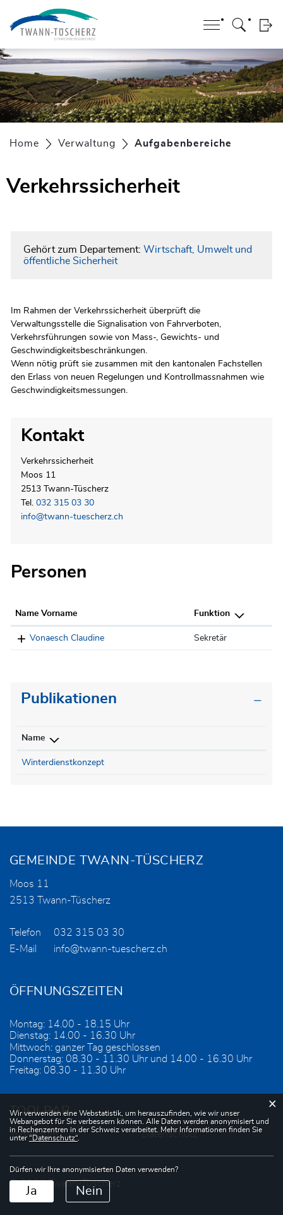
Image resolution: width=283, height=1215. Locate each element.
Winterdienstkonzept (62, 762)
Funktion (212, 613)
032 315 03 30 (65, 503)
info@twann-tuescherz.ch (72, 516)
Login (266, 25)
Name (33, 738)
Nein (89, 1191)
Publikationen (69, 698)
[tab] (141, 699)
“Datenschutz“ (53, 1138)
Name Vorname (46, 613)
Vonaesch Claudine (67, 638)
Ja (31, 1191)
